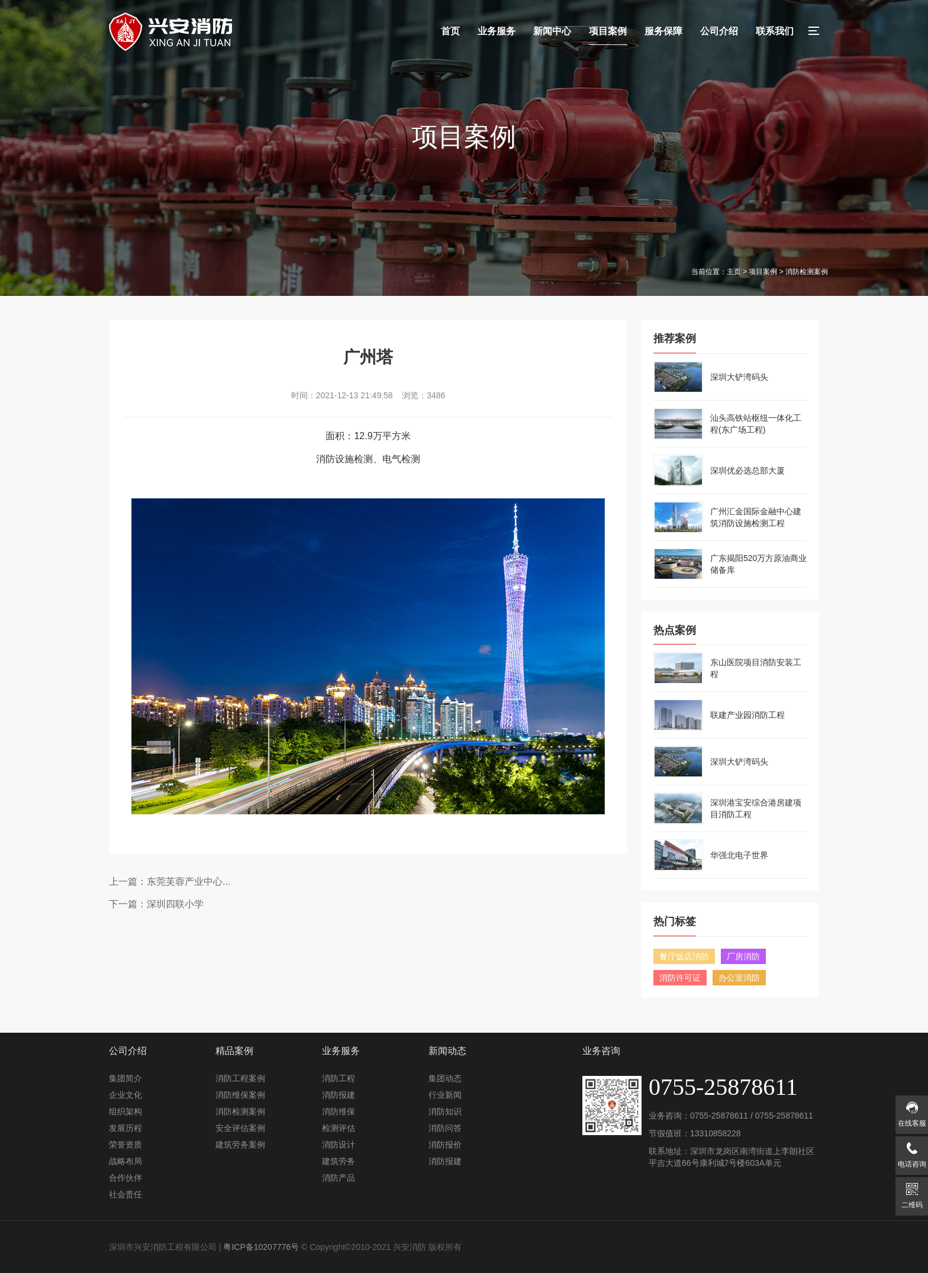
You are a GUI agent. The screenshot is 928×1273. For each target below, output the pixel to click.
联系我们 (775, 31)
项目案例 (608, 31)
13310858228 (715, 1133)
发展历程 (125, 1128)
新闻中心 (552, 31)
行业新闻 (445, 1095)
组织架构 (125, 1111)
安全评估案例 (240, 1128)
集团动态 (445, 1078)
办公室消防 (739, 977)
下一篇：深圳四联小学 (156, 904)
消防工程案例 (240, 1078)
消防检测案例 (240, 1111)
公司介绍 (719, 31)
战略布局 (125, 1161)
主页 (734, 272)
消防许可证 (680, 977)
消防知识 (445, 1111)
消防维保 (338, 1111)
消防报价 (445, 1144)
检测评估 (338, 1128)
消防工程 (338, 1078)
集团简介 (125, 1078)
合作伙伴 (125, 1177)
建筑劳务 (338, 1161)
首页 (450, 31)
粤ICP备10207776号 (261, 1247)
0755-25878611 (719, 1115)
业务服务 (496, 31)
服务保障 (663, 31)
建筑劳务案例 (240, 1144)
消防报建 (338, 1095)
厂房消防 (743, 956)
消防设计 (338, 1144)
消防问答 (445, 1128)
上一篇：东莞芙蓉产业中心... (169, 881)
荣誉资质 (125, 1144)
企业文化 (125, 1095)
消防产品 (338, 1177)
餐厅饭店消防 (684, 956)
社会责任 (125, 1194)
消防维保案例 (240, 1095)
